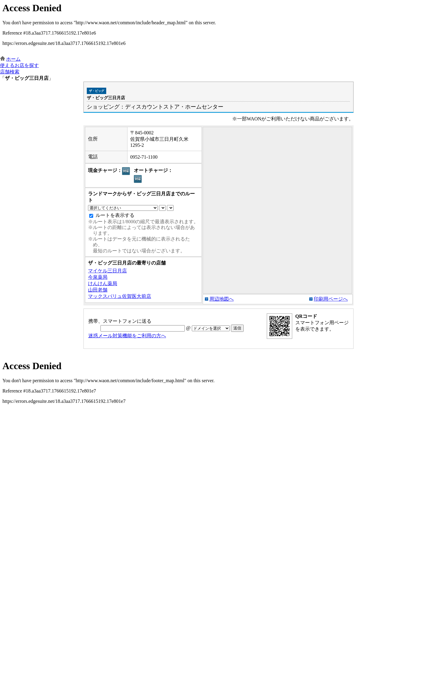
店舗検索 (9, 71)
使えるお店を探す (19, 65)
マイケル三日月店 (107, 270)
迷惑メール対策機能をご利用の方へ (127, 335)
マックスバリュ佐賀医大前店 (119, 296)
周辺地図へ (221, 299)
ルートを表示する (115, 215)
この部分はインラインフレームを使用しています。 (218, 28)
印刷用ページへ (331, 299)
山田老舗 (97, 289)
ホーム (13, 59)
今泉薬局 (97, 277)
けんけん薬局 (102, 283)
